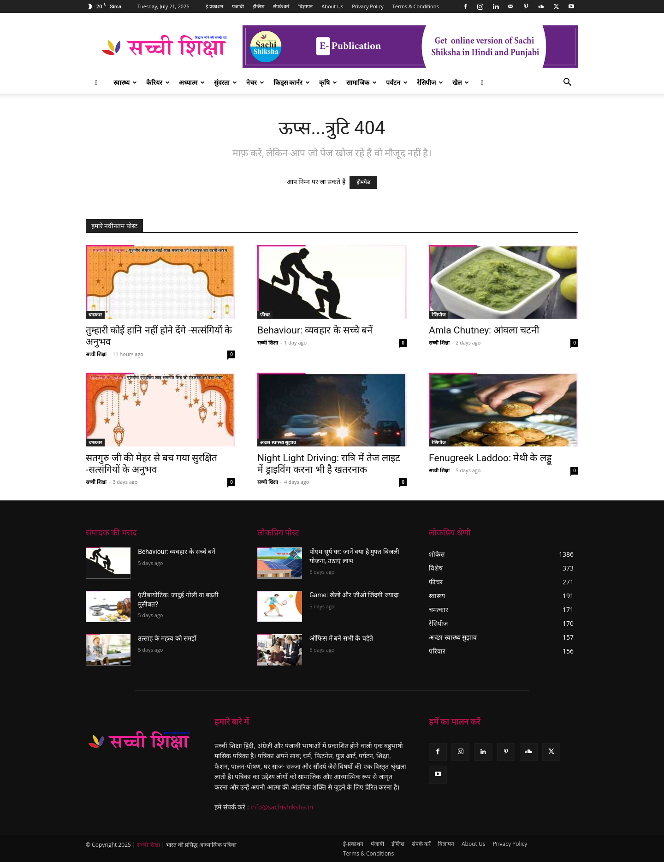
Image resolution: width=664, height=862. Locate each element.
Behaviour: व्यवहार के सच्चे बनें (315, 330)
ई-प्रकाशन (215, 6)
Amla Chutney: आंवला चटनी (484, 330)
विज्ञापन (305, 6)
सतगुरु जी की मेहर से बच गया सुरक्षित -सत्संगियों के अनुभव (151, 463)
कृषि (328, 82)
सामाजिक (361, 82)
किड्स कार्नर (291, 82)
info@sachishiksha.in (281, 807)
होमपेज (363, 182)
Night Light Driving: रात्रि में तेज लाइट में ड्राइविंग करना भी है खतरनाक (328, 463)
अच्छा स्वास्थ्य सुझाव (278, 442)
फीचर (265, 314)
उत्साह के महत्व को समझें (167, 638)
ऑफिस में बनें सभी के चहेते (341, 638)
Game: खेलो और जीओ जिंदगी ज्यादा (354, 595)
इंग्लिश (258, 6)
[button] (567, 83)
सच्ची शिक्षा (96, 354)
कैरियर (158, 82)
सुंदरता (225, 82)
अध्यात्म (192, 82)
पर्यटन (397, 82)
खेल (460, 82)
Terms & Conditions (415, 6)
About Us (332, 6)
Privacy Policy (368, 6)
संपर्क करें (281, 6)
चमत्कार (95, 314)
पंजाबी (238, 6)
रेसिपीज (430, 82)
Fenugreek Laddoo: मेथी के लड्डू (490, 458)
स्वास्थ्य (125, 82)
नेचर (255, 82)
